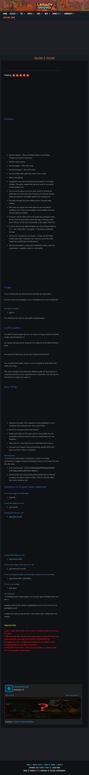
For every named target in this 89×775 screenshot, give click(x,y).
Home (5, 14)
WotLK (30, 14)
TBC (21, 14)
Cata (38, 14)
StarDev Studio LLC (45, 768)
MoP (46, 14)
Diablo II (55, 14)
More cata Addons (72, 695)
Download (21, 687)
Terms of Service (49, 765)
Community (68, 14)
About (28, 765)
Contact (59, 765)
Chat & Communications (24, 722)
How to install (9, 695)
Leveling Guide (9, 17)
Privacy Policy (37, 765)
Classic (13, 14)
